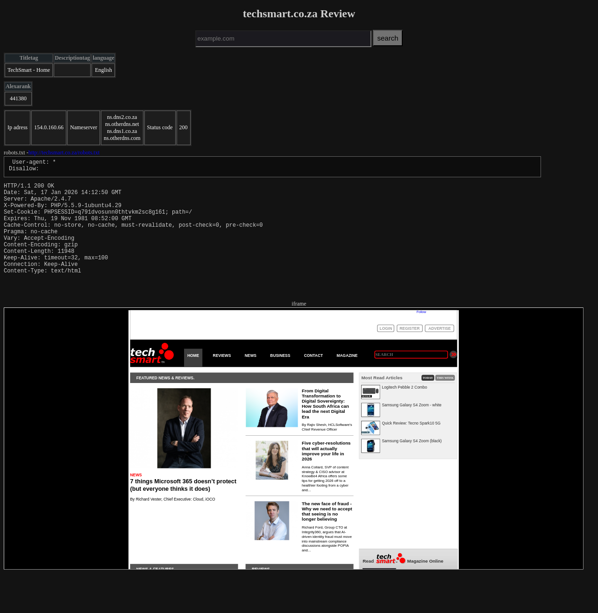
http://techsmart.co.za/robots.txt (64, 152)
